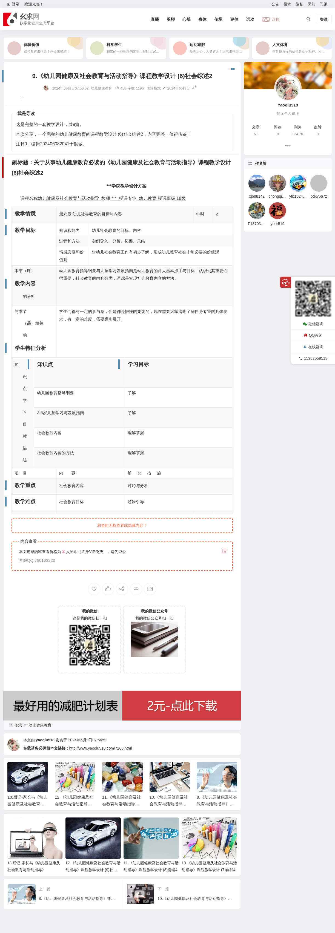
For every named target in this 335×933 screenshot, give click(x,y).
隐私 (299, 4)
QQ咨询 (313, 335)
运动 (250, 19)
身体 (202, 19)
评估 (234, 19)
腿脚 (171, 19)
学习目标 (16, 868)
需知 (311, 4)
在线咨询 (313, 347)
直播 (155, 19)
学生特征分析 (20, 851)
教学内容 (16, 842)
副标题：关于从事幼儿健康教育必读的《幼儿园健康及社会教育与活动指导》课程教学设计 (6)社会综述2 (35, 815)
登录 (122, 551)
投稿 (287, 4)
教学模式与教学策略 (26, 895)
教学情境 (16, 824)
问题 (323, 4)
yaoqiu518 (45, 740)
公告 (275, 4)
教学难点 (16, 886)
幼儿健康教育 (101, 88)
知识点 (14, 859)
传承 (218, 19)
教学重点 (16, 877)
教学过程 (16, 904)
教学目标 (16, 833)
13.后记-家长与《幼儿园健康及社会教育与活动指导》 (27, 804)
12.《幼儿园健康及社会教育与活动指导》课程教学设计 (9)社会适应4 (93, 870)
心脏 (186, 19)
